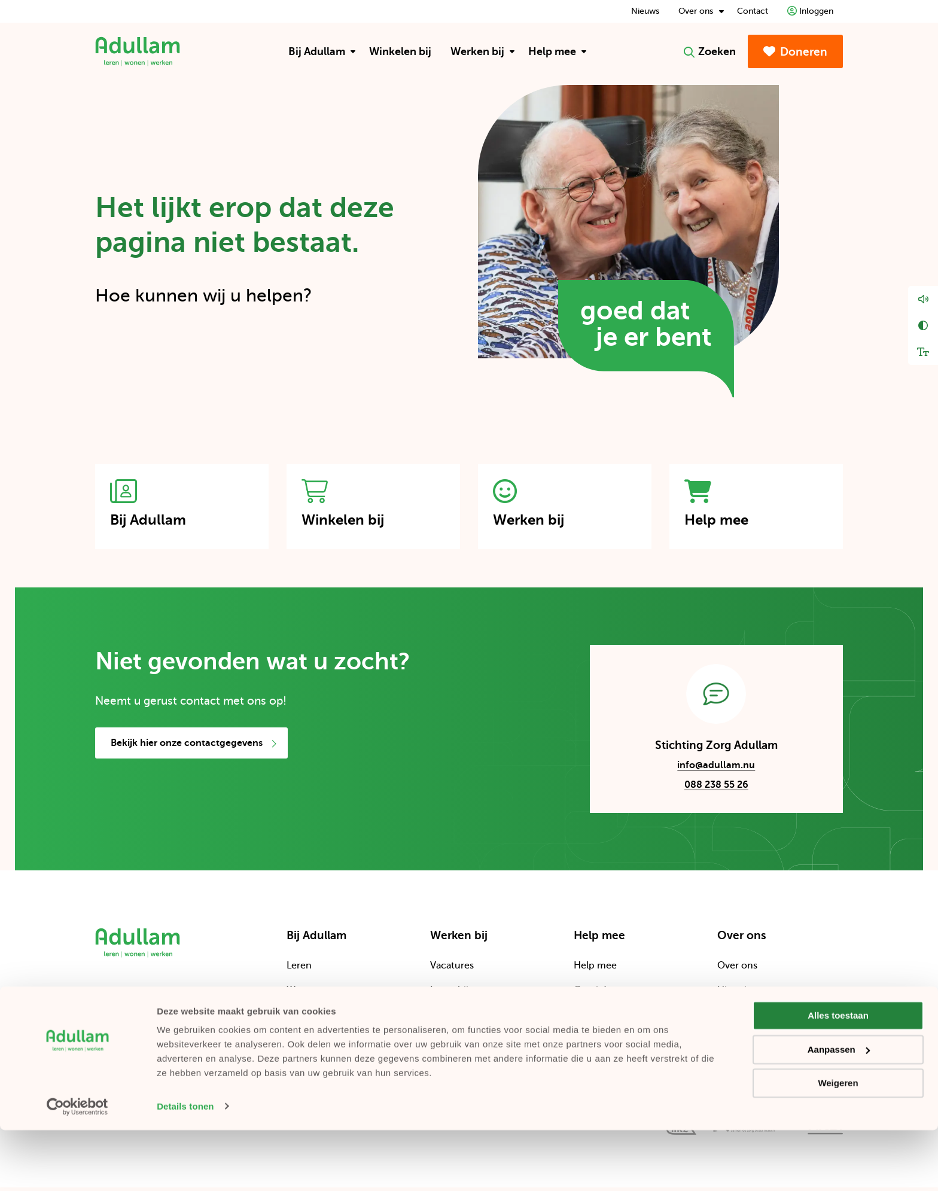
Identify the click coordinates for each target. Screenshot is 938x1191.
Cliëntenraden (749, 1042)
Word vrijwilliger (466, 1018)
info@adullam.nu (705, 771)
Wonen (303, 994)
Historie (734, 994)
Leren (299, 969)
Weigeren (838, 1145)
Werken (304, 1018)
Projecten (595, 1018)
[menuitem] (319, 51)
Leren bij (449, 994)
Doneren (795, 51)
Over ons (701, 11)
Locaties (305, 1042)
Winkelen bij (400, 51)
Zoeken (710, 51)
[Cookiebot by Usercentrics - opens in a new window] (77, 1168)
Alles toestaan (838, 1077)
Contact (752, 11)
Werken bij (482, 51)
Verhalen (450, 1042)
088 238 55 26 (716, 789)
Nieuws (645, 11)
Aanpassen (839, 1110)
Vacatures (452, 969)
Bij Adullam (322, 51)
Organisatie (742, 1018)
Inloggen (810, 11)
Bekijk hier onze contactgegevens (194, 747)
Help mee (557, 51)
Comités (592, 994)
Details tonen (185, 1167)
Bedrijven (595, 1042)
